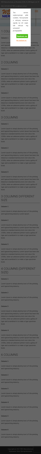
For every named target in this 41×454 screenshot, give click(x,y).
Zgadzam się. (22, 36)
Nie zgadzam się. (21, 40)
